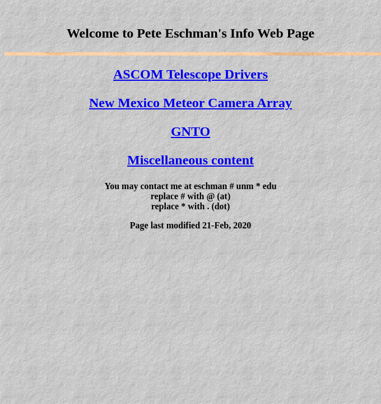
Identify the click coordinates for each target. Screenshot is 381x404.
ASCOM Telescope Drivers (190, 74)
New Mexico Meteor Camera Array (190, 102)
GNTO (190, 131)
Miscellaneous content (190, 160)
